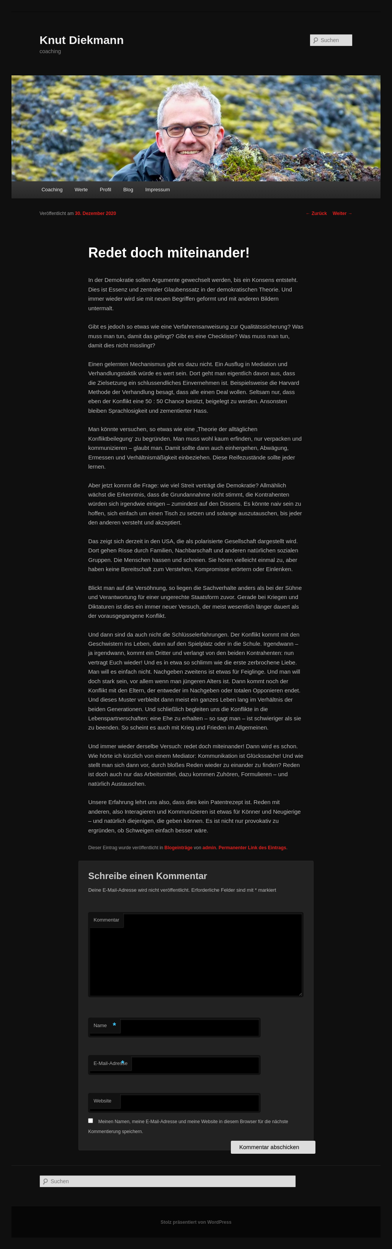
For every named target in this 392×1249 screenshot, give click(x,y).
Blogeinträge (179, 847)
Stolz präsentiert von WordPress (195, 1222)
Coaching (51, 189)
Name (104, 1025)
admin (209, 847)
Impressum (157, 189)
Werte (81, 189)
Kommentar (106, 920)
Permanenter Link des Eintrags (252, 847)
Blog (128, 189)
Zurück (316, 213)
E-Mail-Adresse (110, 1063)
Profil (105, 189)
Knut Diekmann (81, 40)
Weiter (343, 213)
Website (102, 1101)
